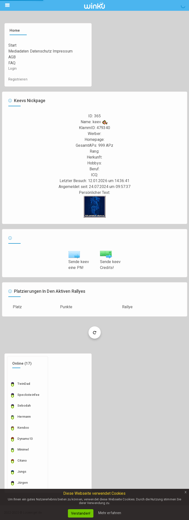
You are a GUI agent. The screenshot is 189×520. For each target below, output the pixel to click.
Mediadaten (18, 51)
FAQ (11, 63)
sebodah (24, 405)
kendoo (23, 427)
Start (12, 45)
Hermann (24, 416)
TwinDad (23, 384)
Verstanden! (80, 513)
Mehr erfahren (109, 513)
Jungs (21, 471)
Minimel (23, 449)
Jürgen (22, 482)
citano (22, 460)
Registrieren (17, 79)
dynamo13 (25, 438)
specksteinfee (28, 395)
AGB (12, 57)
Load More (94, 332)
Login (12, 68)
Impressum (63, 51)
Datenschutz (41, 51)
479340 (103, 127)
